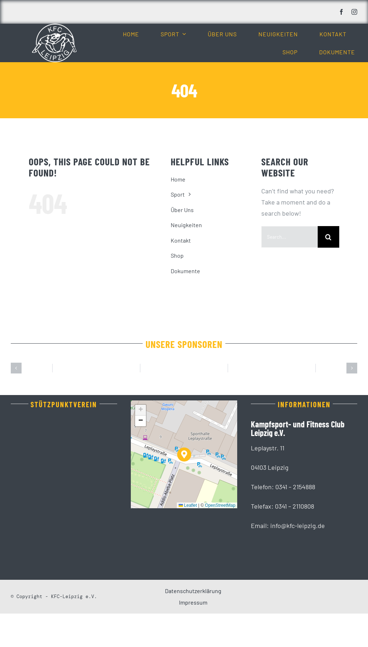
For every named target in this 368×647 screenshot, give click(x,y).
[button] (16, 385)
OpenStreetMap (220, 538)
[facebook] (341, 12)
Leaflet (188, 538)
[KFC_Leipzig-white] (54, 27)
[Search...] (289, 237)
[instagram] (354, 12)
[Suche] (328, 237)
